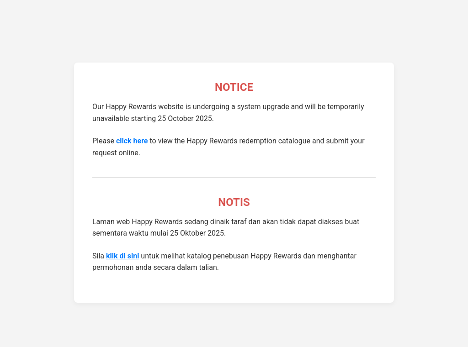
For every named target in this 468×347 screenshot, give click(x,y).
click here (132, 141)
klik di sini (122, 256)
